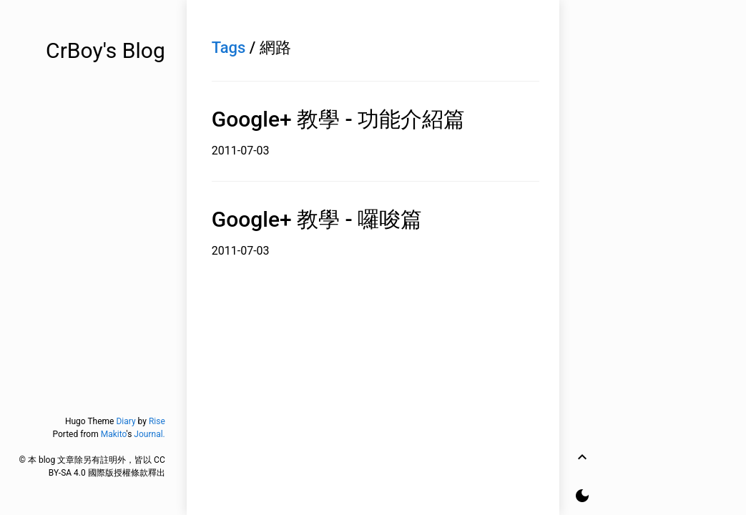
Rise (157, 421)
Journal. (149, 434)
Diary (125, 421)
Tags (229, 48)
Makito (114, 434)
